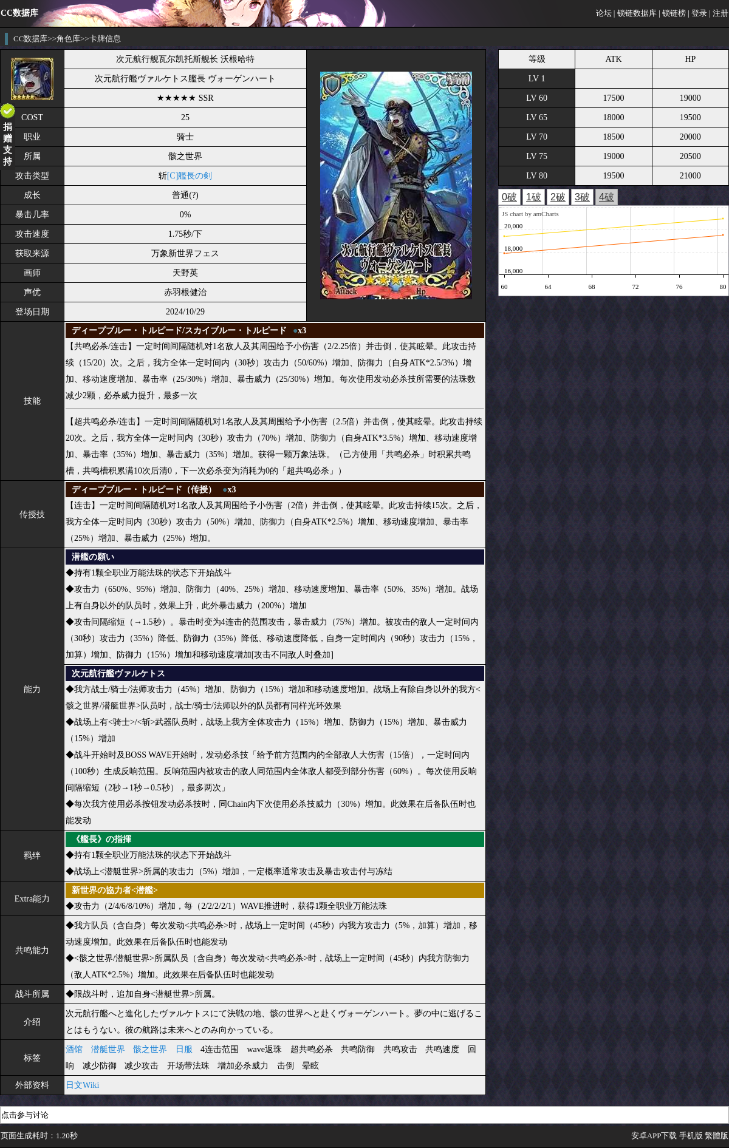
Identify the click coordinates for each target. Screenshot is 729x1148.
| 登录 (697, 13)
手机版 (691, 1135)
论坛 (604, 13)
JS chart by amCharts (530, 213)
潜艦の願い (93, 557)
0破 (509, 197)
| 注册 (718, 13)
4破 (606, 197)
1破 (533, 197)
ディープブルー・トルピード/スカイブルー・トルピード (179, 330)
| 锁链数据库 (635, 13)
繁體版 (716, 1135)
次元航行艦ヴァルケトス (118, 673)
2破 (558, 197)
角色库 (68, 38)
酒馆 (74, 1049)
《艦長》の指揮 (101, 839)
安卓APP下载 (654, 1135)
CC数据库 (30, 38)
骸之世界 (150, 1049)
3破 (582, 197)
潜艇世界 (108, 1049)
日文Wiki (82, 1085)
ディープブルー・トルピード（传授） (144, 489)
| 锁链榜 (672, 13)
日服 (184, 1049)
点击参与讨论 (25, 1114)
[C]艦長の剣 (190, 175)
